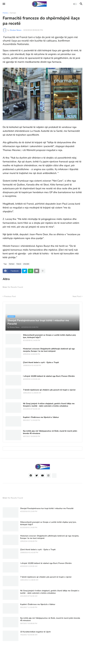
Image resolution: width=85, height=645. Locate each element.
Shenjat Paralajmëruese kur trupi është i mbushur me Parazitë (47, 508)
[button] (3, 4)
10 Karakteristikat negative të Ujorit (35, 632)
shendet (26, 264)
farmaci (13, 13)
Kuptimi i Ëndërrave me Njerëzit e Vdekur (41, 417)
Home (5, 13)
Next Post (77, 296)
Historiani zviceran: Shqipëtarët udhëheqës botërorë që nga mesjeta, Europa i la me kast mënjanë (49, 350)
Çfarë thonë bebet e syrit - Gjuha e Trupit (41, 362)
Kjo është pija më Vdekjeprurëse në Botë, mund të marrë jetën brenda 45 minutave (50, 432)
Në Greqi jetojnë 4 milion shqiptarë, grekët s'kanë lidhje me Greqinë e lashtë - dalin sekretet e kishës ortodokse (49, 404)
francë (19, 264)
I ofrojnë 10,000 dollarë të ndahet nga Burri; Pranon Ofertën (49, 376)
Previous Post (10, 296)
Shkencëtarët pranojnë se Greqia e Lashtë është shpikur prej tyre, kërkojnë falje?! (49, 336)
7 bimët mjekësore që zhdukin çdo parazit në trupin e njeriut (49, 390)
